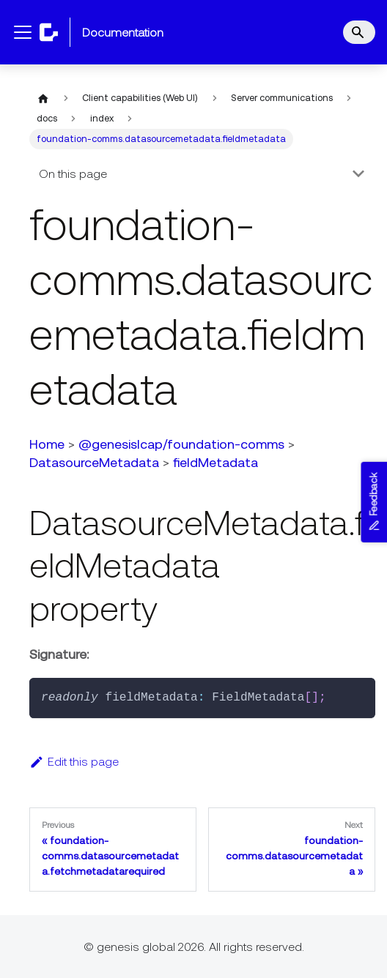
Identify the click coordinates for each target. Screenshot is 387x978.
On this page (73, 173)
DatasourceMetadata (94, 462)
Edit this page (74, 761)
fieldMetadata (215, 462)
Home (46, 444)
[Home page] (43, 98)
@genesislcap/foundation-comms (181, 444)
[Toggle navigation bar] (23, 32)
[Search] (359, 32)
